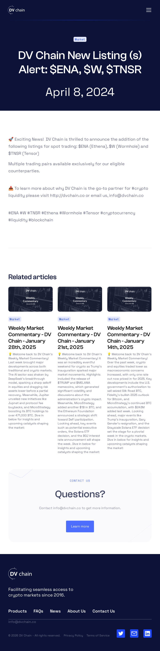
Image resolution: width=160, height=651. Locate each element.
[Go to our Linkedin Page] (147, 633)
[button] (148, 10)
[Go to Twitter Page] (121, 633)
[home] (16, 10)
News (55, 611)
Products (17, 611)
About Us (77, 611)
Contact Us (103, 611)
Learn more (80, 528)
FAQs (38, 611)
